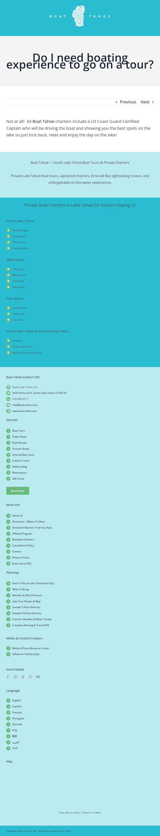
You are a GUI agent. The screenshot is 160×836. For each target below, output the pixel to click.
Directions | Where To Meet (28, 521)
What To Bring (20, 589)
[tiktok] (23, 676)
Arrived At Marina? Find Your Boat (32, 527)
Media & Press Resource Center (30, 648)
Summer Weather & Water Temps (32, 619)
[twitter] (30, 676)
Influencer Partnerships (25, 654)
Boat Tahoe (43, 121)
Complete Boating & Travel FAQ (30, 625)
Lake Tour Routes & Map (26, 601)
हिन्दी (14, 736)
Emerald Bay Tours (23, 455)
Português (18, 718)
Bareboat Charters (23, 539)
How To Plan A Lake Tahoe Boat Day (33, 583)
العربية (15, 742)
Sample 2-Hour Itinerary (26, 607)
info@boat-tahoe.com (24, 405)
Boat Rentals (19, 442)
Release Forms (20, 557)
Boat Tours (18, 430)
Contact (16, 551)
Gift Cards (18, 478)
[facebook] (8, 676)
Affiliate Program (22, 533)
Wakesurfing (19, 466)
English (16, 700)
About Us (17, 515)
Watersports (19, 472)
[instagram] (15, 676)
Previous (128, 102)
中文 (14, 730)
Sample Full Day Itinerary (26, 613)
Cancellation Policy (23, 545)
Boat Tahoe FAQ (21, 563)
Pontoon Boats (20, 448)
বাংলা (15, 748)
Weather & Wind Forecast (27, 595)
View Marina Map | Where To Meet (80, 812)
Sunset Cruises (21, 460)
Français (17, 712)
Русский (17, 724)
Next (145, 102)
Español (16, 706)
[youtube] (38, 676)
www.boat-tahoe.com (24, 411)
